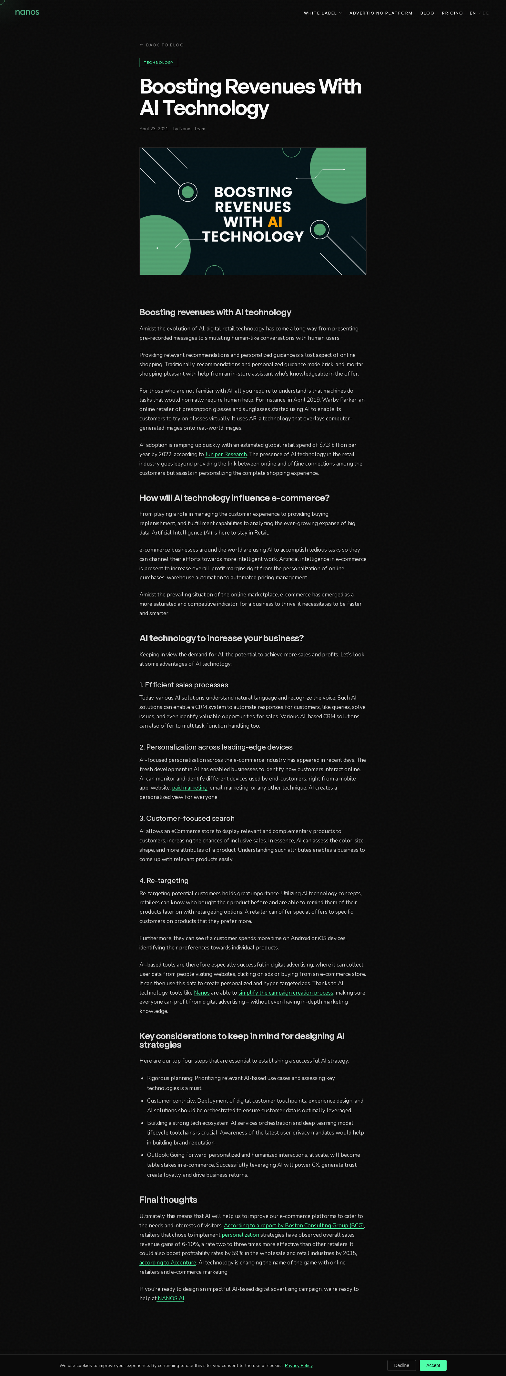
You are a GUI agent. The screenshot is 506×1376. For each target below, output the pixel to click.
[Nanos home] (27, 13)
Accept (433, 1365)
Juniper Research (226, 454)
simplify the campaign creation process (285, 993)
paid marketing (189, 787)
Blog (427, 12)
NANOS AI (170, 1298)
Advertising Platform (380, 12)
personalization (240, 1235)
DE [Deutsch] (486, 12)
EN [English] (473, 12)
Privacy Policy (299, 1365)
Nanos (202, 993)
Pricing (452, 12)
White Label (323, 12)
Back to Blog (161, 44)
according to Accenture (167, 1262)
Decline (401, 1365)
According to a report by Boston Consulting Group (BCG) (294, 1225)
